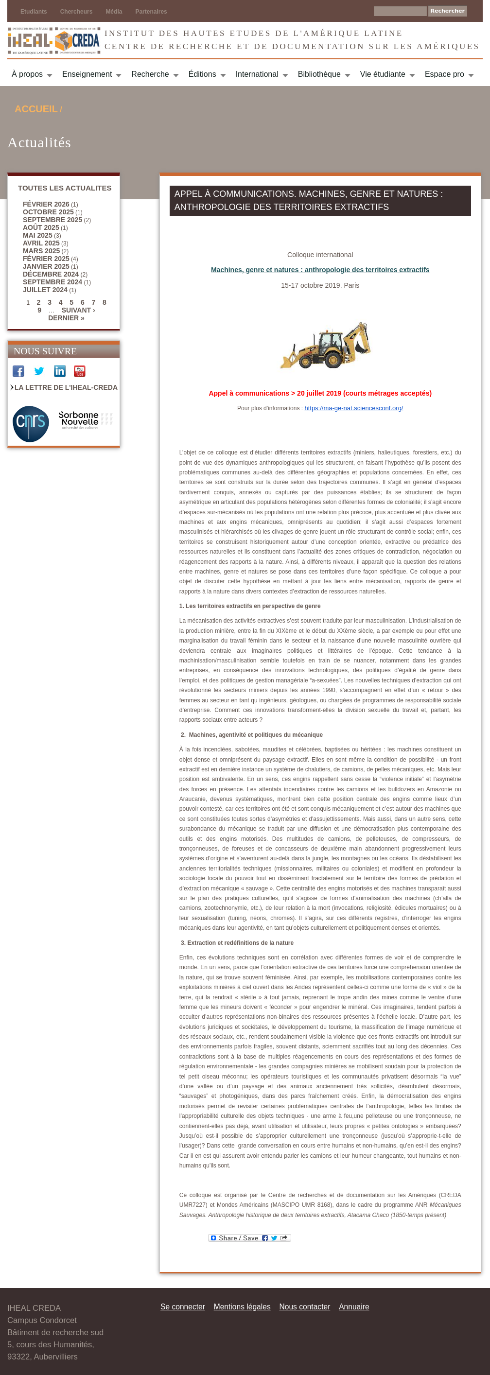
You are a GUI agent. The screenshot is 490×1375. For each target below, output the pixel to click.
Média (113, 11)
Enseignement (87, 74)
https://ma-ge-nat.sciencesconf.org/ (353, 408)
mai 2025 (37, 235)
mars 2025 (41, 251)
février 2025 (46, 258)
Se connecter (182, 1307)
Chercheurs (76, 11)
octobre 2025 (48, 212)
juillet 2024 (45, 290)
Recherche (150, 74)
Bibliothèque (319, 74)
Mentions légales (242, 1307)
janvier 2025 (46, 266)
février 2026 (46, 204)
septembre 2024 (52, 282)
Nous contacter (304, 1307)
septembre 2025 (52, 220)
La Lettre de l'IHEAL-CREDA (66, 387)
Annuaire (354, 1307)
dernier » (66, 318)
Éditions (202, 74)
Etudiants (33, 11)
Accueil (36, 109)
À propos (27, 74)
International (257, 74)
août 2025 (41, 227)
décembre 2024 (51, 274)
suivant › (78, 310)
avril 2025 (41, 243)
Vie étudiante (382, 74)
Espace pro (444, 74)
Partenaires (151, 11)
